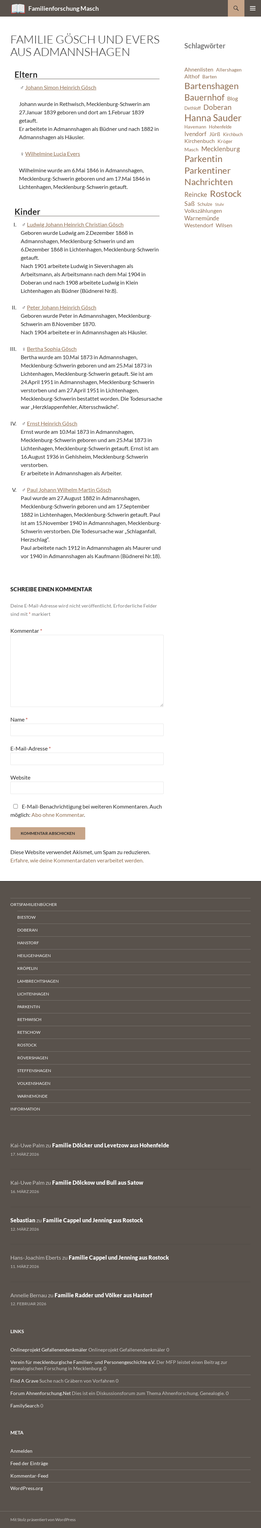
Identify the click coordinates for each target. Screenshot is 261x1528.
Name (19, 719)
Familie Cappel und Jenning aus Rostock (93, 1220)
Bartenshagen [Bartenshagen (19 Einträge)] (211, 85)
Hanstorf (28, 942)
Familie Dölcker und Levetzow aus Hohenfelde (110, 1145)
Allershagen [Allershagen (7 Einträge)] (229, 70)
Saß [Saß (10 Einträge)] (189, 203)
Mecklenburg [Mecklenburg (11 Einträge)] (220, 149)
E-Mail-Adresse (30, 748)
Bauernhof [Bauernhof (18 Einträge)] (204, 97)
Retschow (28, 1032)
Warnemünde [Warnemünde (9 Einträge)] (201, 218)
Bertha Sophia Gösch (52, 348)
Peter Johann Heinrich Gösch (61, 307)
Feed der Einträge (29, 1463)
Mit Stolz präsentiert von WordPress (43, 1519)
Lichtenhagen (33, 993)
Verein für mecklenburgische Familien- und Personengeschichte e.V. (82, 1362)
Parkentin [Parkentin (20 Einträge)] (203, 158)
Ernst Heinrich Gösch (52, 423)
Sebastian (22, 1220)
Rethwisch (29, 1019)
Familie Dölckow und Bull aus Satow (97, 1182)
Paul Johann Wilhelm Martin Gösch (69, 489)
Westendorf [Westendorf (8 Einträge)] (198, 225)
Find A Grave (24, 1381)
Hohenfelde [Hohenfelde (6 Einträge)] (220, 127)
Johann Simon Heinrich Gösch (60, 87)
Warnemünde (32, 1096)
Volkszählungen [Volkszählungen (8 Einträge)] (203, 211)
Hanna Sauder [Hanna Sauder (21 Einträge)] (213, 117)
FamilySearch (24, 1405)
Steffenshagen (34, 1070)
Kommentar (26, 630)
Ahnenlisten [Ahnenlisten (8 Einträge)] (198, 69)
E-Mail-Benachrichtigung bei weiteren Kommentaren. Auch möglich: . (86, 810)
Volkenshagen (33, 1083)
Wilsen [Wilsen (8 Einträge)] (224, 225)
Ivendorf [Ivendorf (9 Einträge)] (195, 133)
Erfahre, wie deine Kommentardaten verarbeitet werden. (77, 860)
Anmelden (21, 1451)
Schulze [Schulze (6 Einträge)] (204, 204)
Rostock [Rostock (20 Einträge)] (226, 193)
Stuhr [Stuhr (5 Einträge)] (219, 204)
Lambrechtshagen (38, 981)
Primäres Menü (252, 8)
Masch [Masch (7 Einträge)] (191, 149)
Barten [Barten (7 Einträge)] (209, 76)
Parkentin (28, 1006)
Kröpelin (27, 968)
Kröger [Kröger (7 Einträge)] (225, 141)
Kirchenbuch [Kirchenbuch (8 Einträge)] (199, 141)
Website (20, 777)
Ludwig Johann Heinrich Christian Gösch (75, 224)
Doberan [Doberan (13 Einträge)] (217, 107)
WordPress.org (26, 1488)
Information (25, 1108)
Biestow (26, 917)
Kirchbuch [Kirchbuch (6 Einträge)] (233, 134)
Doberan (27, 930)
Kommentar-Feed (29, 1476)
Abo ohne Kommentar (57, 814)
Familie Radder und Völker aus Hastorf (103, 1295)
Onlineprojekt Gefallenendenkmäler (48, 1350)
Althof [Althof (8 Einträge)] (192, 76)
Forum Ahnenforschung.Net (40, 1393)
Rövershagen (32, 1057)
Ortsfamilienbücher (33, 904)
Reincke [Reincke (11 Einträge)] (195, 194)
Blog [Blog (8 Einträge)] (232, 98)
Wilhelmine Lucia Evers (52, 153)
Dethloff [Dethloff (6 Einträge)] (192, 108)
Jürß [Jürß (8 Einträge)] (214, 134)
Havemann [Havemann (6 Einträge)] (195, 127)
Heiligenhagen (34, 955)
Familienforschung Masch (63, 8)
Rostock (27, 1045)
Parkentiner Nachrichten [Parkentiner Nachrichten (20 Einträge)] (208, 176)
